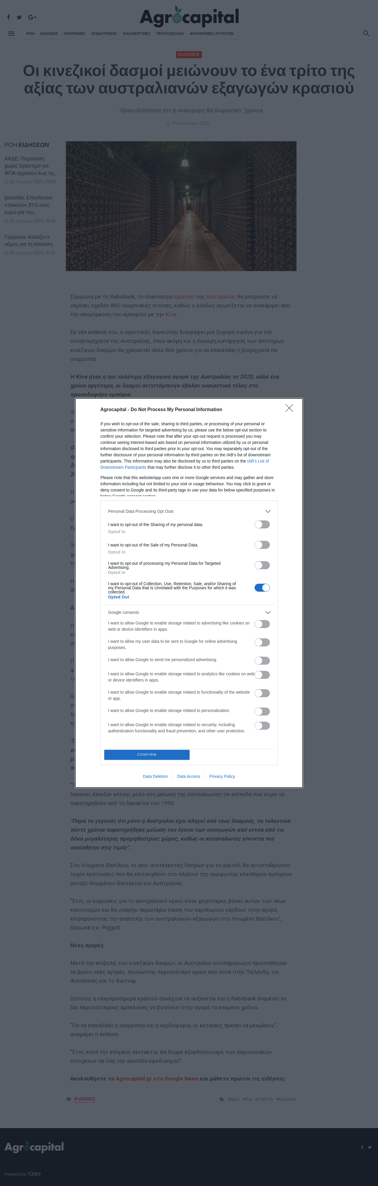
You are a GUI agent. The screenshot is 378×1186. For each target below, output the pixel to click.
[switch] (262, 523)
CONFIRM (148, 754)
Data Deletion (155, 777)
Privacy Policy (222, 777)
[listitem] (189, 510)
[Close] (291, 408)
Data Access (188, 777)
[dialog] (189, 593)
